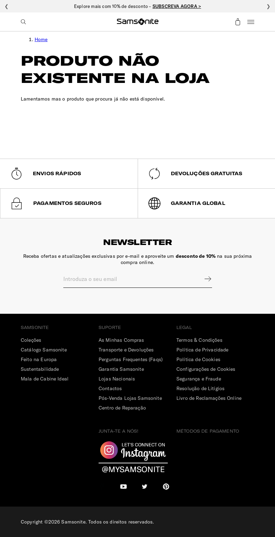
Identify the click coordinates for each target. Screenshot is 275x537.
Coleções (31, 340)
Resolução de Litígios (200, 388)
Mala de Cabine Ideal (44, 379)
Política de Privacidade (202, 350)
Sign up (203, 279)
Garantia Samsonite (121, 369)
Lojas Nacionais (117, 379)
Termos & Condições (199, 340)
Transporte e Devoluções (126, 350)
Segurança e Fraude (198, 379)
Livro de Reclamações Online (208, 398)
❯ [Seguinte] (268, 6)
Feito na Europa (39, 359)
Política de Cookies (198, 359)
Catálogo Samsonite (44, 350)
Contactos (110, 388)
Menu (250, 21)
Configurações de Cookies (206, 369)
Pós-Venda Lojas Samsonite (130, 398)
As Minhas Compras (121, 340)
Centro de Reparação (122, 408)
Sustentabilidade (40, 369)
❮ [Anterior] (6, 6)
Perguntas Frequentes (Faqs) (131, 359)
